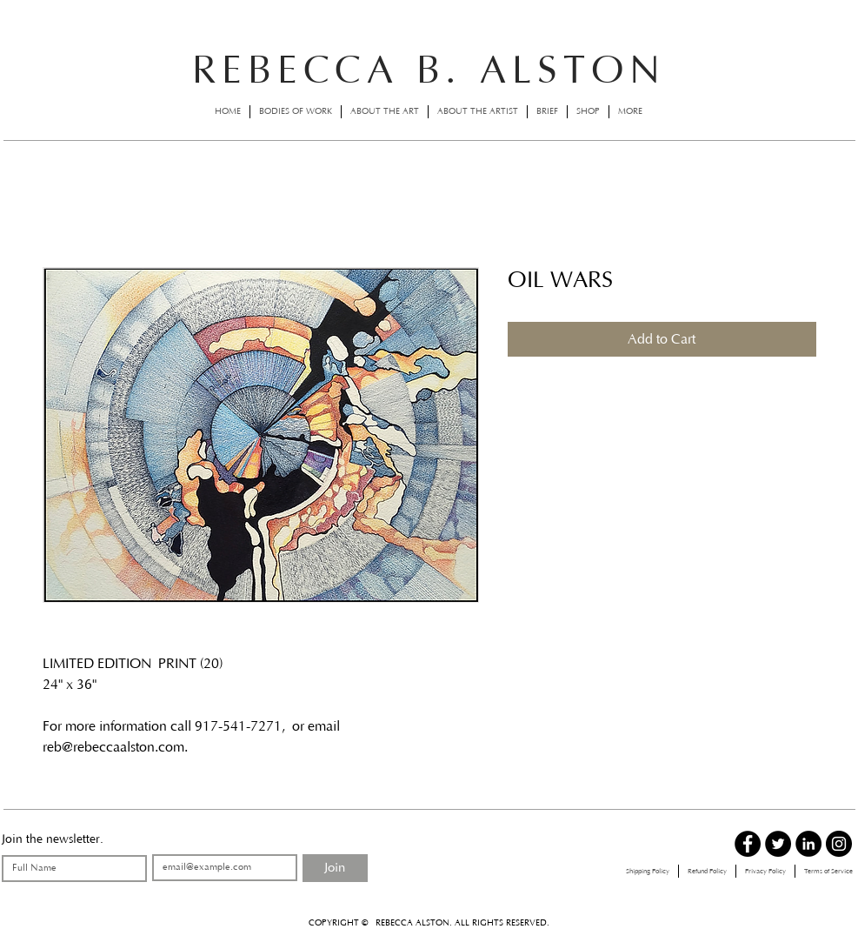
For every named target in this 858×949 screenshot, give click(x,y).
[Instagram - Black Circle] (839, 844)
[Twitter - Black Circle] (778, 844)
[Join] (335, 868)
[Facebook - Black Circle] (748, 844)
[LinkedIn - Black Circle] (808, 844)
